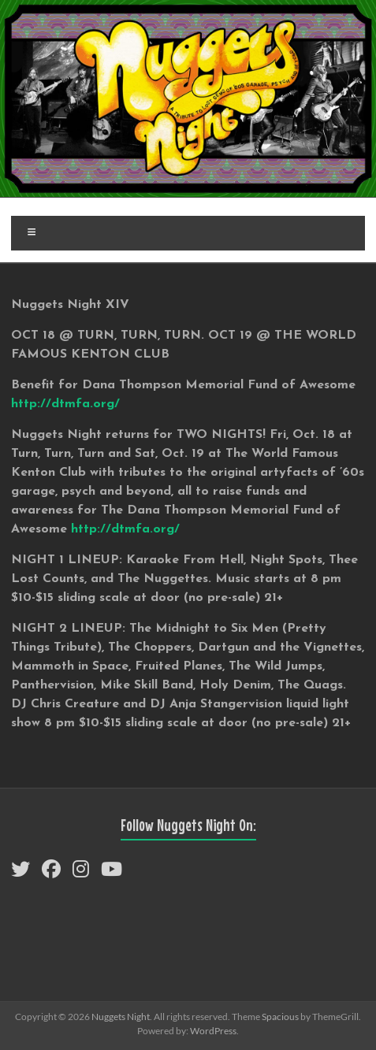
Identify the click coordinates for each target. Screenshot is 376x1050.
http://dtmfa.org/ (65, 404)
